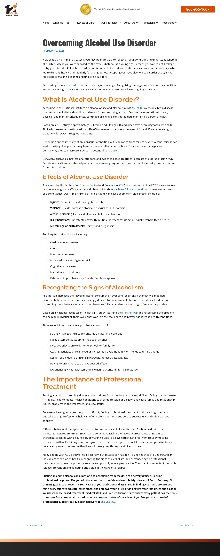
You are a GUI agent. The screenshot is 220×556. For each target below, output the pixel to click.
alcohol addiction (73, 85)
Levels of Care (87, 23)
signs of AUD (130, 312)
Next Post (186, 525)
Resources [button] (169, 23)
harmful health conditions (134, 189)
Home (46, 22)
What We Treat (63, 23)
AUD (139, 108)
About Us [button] (131, 23)
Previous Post (36, 525)
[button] (198, 9)
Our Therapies (111, 23)
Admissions (150, 23)
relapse (112, 150)
